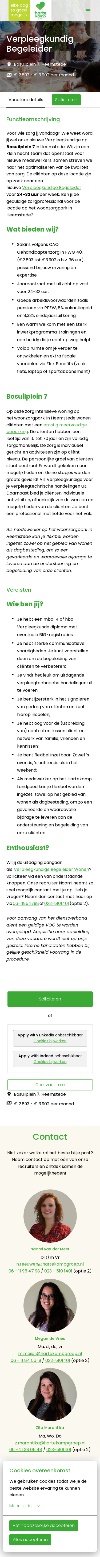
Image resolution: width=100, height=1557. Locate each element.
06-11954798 (26, 903)
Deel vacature (50, 1085)
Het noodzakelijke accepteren (44, 1525)
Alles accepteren (30, 1540)
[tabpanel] (50, 617)
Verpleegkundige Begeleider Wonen (51, 869)
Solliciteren (50, 999)
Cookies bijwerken (50, 1041)
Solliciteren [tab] (66, 100)
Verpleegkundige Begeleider (51, 187)
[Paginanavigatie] (88, 10)
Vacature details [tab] (26, 100)
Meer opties (24, 1506)
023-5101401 (56, 903)
